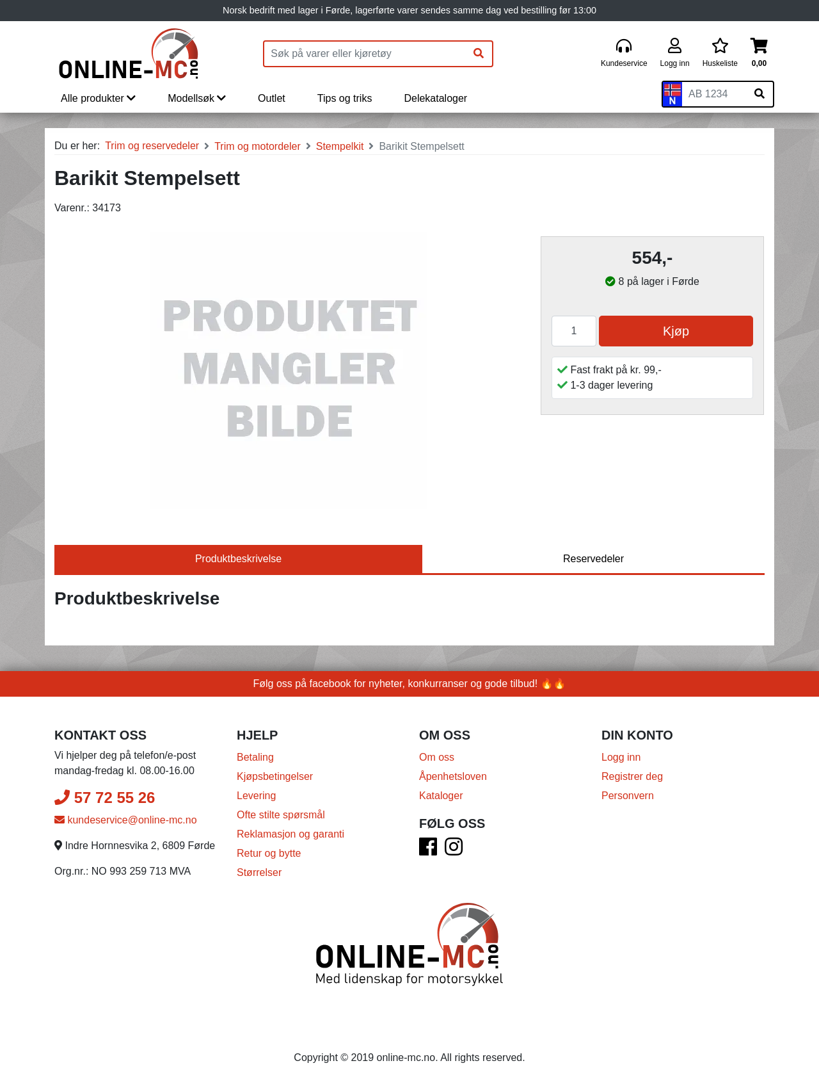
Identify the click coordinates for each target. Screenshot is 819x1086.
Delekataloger (435, 98)
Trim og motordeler (257, 146)
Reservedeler (593, 558)
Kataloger (441, 795)
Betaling (255, 757)
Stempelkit (340, 146)
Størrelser (259, 872)
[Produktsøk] (364, 54)
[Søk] (478, 53)
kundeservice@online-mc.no (125, 819)
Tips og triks (344, 98)
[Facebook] (428, 850)
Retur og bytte (269, 853)
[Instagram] (454, 850)
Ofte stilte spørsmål (281, 814)
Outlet (271, 98)
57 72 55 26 (104, 797)
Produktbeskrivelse (238, 558)
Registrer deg (632, 776)
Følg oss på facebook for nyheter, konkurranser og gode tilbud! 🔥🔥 (409, 683)
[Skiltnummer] (714, 94)
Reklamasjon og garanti (290, 834)
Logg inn (620, 757)
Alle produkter (98, 98)
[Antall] (574, 331)
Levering (256, 795)
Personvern (627, 795)
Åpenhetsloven (453, 776)
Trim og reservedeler (152, 145)
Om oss (436, 757)
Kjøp (676, 331)
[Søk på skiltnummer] (759, 94)
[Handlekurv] (759, 53)
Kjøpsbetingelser (275, 776)
